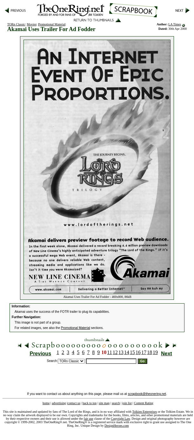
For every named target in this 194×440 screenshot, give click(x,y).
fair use (88, 418)
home (46, 403)
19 (155, 352)
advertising (59, 403)
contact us (73, 403)
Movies (31, 24)
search (116, 403)
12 (115, 352)
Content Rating (143, 403)
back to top (89, 403)
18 (149, 352)
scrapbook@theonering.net (147, 394)
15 (132, 352)
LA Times (174, 24)
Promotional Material (52, 24)
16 (138, 352)
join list (127, 403)
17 (143, 352)
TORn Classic (16, 24)
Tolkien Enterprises (144, 411)
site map (104, 403)
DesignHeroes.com (117, 425)
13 (120, 352)
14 (126, 352)
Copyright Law (120, 418)
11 (109, 352)
